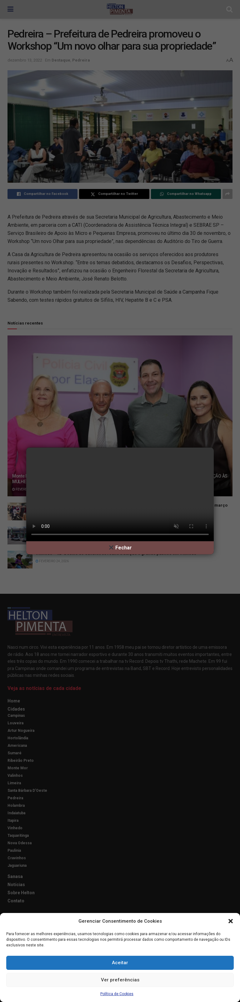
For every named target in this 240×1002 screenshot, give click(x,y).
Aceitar (120, 962)
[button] (231, 921)
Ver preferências (120, 980)
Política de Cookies (116, 994)
